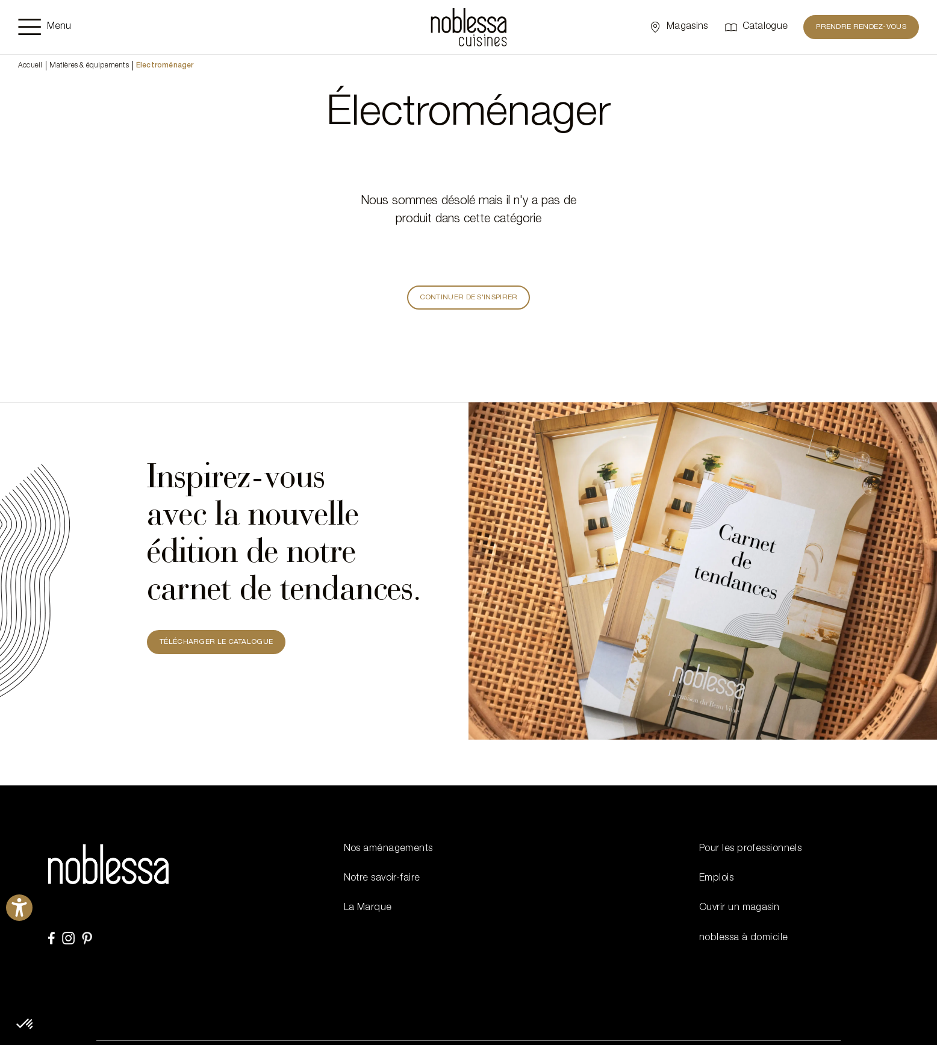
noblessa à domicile (743, 938)
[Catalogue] (756, 27)
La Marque (368, 908)
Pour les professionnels (750, 849)
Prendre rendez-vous (861, 27)
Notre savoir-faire (382, 879)
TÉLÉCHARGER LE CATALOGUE (216, 642)
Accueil (30, 65)
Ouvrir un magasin (739, 908)
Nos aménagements (388, 849)
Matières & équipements (88, 65)
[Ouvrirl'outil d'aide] (19, 907)
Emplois (716, 879)
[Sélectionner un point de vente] (678, 27)
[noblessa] (469, 27)
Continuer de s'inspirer (469, 297)
